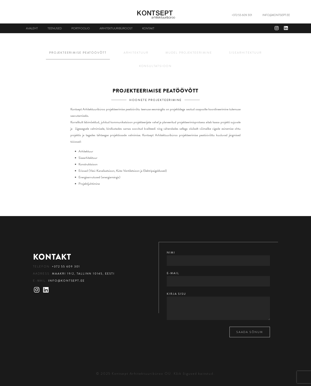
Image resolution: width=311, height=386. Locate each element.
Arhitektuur (136, 53)
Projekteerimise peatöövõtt (78, 53)
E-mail (218, 277)
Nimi (218, 256)
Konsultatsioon (155, 66)
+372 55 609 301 (242, 15)
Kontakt (148, 28)
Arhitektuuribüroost (116, 28)
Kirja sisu (218, 306)
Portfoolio (80, 28)
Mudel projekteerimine (189, 53)
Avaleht (32, 28)
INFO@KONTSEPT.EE (276, 15)
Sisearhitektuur (245, 53)
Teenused (55, 28)
